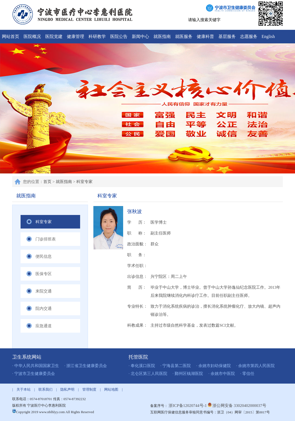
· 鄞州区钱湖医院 (188, 373)
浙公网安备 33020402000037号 (239, 405)
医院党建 (54, 36)
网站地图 (111, 389)
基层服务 (227, 36)
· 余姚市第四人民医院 (255, 366)
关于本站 (24, 389)
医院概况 (32, 36)
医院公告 (118, 36)
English (268, 36)
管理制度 (89, 389)
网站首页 (10, 36)
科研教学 (97, 36)
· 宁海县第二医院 (175, 366)
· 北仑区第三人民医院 (148, 373)
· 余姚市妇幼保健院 (213, 366)
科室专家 (84, 181)
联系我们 (45, 389)
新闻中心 (140, 36)
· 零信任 (247, 373)
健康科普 (205, 36)
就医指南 (162, 36)
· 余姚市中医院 (221, 373)
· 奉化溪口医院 (142, 366)
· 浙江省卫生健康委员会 (85, 366)
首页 (47, 181)
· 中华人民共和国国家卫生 (35, 366)
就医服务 (183, 36)
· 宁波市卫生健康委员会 (33, 373)
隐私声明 (67, 389)
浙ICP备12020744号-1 (188, 405)
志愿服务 (248, 36)
